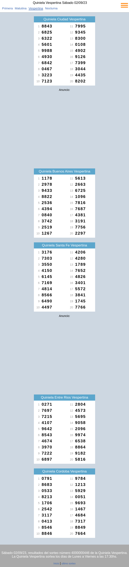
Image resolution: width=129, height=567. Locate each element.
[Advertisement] (64, 121)
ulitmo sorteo (68, 563)
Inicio (56, 563)
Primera (7, 8)
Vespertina (36, 8)
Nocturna (51, 8)
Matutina (21, 8)
